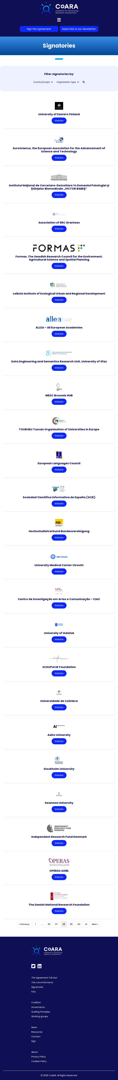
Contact (35, 1036)
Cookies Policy (39, 1061)
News (34, 1027)
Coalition (36, 1002)
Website (59, 120)
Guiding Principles (40, 1011)
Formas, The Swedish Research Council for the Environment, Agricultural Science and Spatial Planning (59, 258)
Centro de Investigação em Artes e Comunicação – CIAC (59, 599)
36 (49, 924)
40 (78, 924)
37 (56, 924)
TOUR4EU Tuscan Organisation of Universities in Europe (59, 429)
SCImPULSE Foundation (59, 667)
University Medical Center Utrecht (59, 565)
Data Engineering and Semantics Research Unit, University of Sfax (59, 361)
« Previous (24, 924)
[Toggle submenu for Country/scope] (52, 82)
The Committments (42, 982)
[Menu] (59, 20)
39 (71, 924)
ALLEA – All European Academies (59, 327)
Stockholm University (59, 769)
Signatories (37, 987)
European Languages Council (59, 463)
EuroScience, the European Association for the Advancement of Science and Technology (59, 149)
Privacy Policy (38, 1056)
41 (86, 924)
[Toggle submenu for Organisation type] (78, 82)
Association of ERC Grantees (59, 222)
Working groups (39, 1016)
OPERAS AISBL (59, 871)
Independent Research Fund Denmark (59, 837)
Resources (36, 1031)
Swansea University (59, 803)
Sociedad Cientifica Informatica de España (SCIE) (59, 497)
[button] (83, 82)
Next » (95, 924)
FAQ (33, 991)
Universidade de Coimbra (59, 701)
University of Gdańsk (59, 633)
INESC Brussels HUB (59, 395)
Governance (38, 1007)
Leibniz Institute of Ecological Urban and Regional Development (59, 293)
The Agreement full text (44, 977)
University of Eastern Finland (59, 114)
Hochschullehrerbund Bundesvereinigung (59, 531)
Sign (33, 1041)
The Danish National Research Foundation (59, 905)
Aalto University (59, 735)
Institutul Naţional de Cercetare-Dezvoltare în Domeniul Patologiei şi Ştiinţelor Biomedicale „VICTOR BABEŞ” (59, 186)
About (34, 1052)
